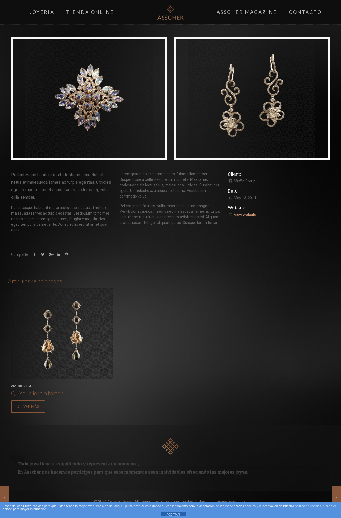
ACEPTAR (173, 514)
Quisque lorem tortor (37, 393)
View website (245, 214)
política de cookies (308, 506)
